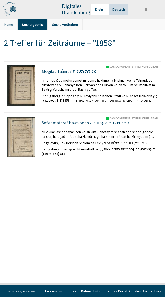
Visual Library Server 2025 (21, 291)
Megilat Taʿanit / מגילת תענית (69, 71)
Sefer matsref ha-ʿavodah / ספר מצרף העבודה (85, 123)
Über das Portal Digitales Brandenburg (132, 291)
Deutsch (118, 9)
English (100, 9)
